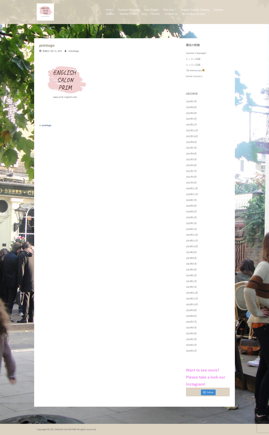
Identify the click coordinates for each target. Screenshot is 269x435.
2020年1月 (191, 229)
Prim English (152, 9)
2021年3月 (191, 182)
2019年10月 (192, 246)
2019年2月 (191, 281)
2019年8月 (191, 258)
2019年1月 (191, 286)
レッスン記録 (193, 58)
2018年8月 (191, 315)
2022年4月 (191, 165)
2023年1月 (191, 124)
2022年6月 (191, 153)
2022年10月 (192, 136)
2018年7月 (191, 321)
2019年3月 (191, 275)
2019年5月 (191, 263)
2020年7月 (191, 200)
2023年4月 (191, 113)
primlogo (46, 125)
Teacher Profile (128, 14)
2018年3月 (191, 339)
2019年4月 (191, 269)
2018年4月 (191, 333)
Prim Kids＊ (169, 9)
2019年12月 (192, 234)
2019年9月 (191, 252)
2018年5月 (191, 327)
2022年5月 (191, 159)
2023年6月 (191, 107)
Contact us (171, 14)
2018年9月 (191, 310)
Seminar (218, 9)
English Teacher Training (195, 9)
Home (109, 9)
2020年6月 (191, 205)
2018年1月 (191, 350)
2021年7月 (191, 171)
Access (156, 14)
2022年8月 (191, 142)
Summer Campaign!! (196, 53)
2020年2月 (191, 223)
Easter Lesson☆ (194, 76)
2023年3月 (191, 118)
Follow (208, 392)
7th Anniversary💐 (195, 70)
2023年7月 (191, 101)
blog (144, 14)
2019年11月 (192, 240)
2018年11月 (192, 298)
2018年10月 (192, 304)
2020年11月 (192, 194)
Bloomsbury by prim (194, 14)
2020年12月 (192, 188)
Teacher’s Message (129, 9)
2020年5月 (191, 211)
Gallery (110, 14)
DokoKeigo (74, 51)
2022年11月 (192, 130)
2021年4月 (191, 176)
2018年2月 (191, 344)
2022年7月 (191, 147)
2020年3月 (191, 217)
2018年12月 (192, 292)
